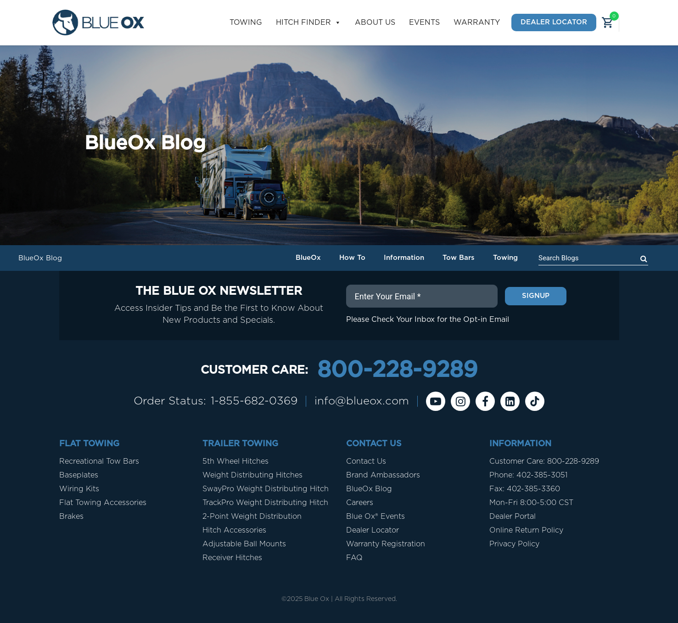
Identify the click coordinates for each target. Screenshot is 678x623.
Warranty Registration (385, 544)
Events (424, 22)
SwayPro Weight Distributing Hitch (265, 489)
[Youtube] (435, 401)
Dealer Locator (554, 22)
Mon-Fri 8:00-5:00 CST (531, 502)
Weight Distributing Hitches (252, 475)
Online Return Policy (526, 530)
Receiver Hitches (232, 557)
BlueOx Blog (369, 489)
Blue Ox (316, 599)
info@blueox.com (361, 401)
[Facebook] (485, 401)
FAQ (354, 557)
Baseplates (78, 475)
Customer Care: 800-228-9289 (544, 461)
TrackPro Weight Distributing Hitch (265, 502)
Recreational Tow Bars (99, 461)
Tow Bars (459, 257)
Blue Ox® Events (375, 516)
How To (352, 257)
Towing (246, 22)
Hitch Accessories (234, 530)
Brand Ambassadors (383, 475)
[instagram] (460, 401)
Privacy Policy (514, 544)
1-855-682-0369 (254, 401)
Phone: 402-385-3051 (528, 475)
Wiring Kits (79, 489)
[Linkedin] (510, 401)
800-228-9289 (397, 370)
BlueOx (308, 257)
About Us (375, 22)
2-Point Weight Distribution (252, 516)
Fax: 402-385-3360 (524, 489)
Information (404, 257)
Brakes (71, 516)
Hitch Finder (308, 22)
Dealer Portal (512, 516)
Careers (359, 502)
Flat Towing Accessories (102, 502)
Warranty (477, 22)
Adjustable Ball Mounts (244, 544)
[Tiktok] (534, 401)
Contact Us (366, 461)
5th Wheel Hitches (235, 461)
